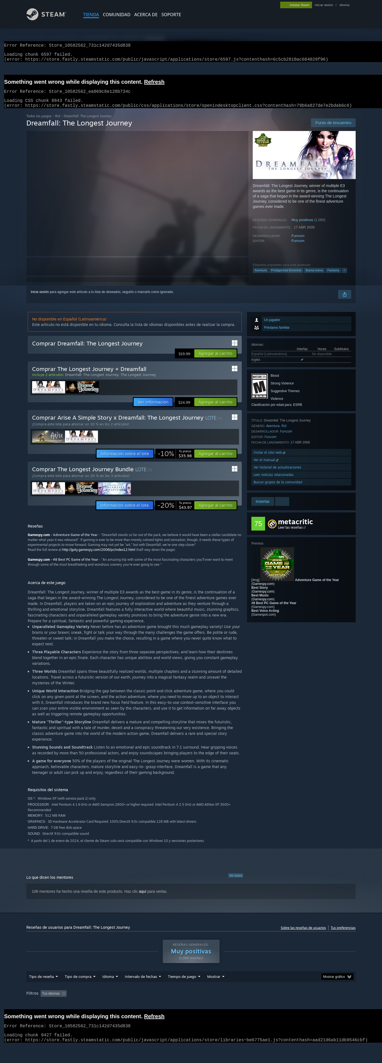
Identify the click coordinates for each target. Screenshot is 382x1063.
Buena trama (314, 276)
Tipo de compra (78, 987)
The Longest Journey (138, 381)
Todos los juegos (39, 123)
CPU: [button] (309, 1004)
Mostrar (213, 987)
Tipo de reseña (41, 987)
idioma (344, 5)
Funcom (297, 242)
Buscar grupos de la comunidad (278, 489)
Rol (57, 123)
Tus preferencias (343, 934)
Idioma (108, 987)
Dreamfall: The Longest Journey (91, 381)
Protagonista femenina (286, 276)
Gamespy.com (262, 590)
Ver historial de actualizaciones (277, 474)
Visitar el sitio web (270, 459)
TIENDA (91, 15)
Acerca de (146, 15)
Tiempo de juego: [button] (176, 1004)
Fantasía (333, 276)
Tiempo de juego (182, 987)
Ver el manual (266, 466)
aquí (142, 898)
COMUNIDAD (117, 15)
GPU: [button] (327, 1004)
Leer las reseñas (290, 534)
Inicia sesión (40, 298)
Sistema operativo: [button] (280, 1004)
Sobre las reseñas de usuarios (303, 934)
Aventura (261, 276)
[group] (191, 1008)
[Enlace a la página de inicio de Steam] (50, 18)
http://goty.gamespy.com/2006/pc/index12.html (98, 556)
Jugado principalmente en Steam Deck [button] (228, 1004)
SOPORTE (171, 15)
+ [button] (344, 276)
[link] (174, 460)
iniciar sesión (324, 5)
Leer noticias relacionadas (274, 481)
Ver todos (235, 882)
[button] (215, 360)
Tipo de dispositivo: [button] (42, 1011)
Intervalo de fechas (141, 987)
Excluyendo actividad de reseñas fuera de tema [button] (119, 1004)
